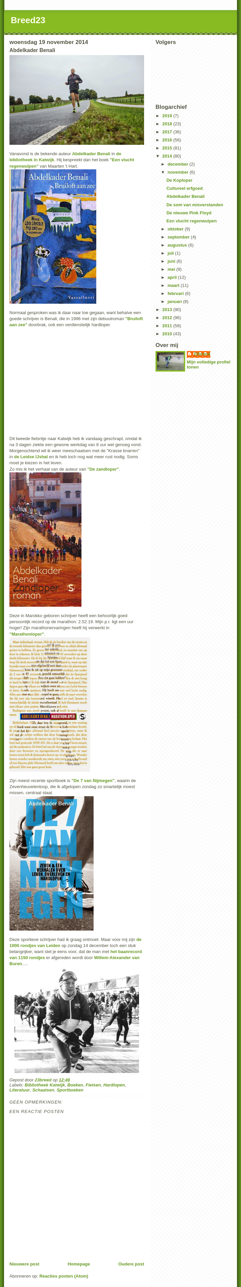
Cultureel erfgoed (184, 188)
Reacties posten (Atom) (63, 1276)
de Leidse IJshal (31, 456)
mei (172, 269)
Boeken (75, 1084)
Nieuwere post (24, 1264)
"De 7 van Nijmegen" (92, 780)
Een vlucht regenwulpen (191, 220)
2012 (167, 317)
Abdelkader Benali (91, 153)
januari (175, 301)
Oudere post (131, 1264)
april (173, 277)
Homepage (79, 1264)
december (179, 164)
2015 (167, 148)
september (179, 237)
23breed (202, 353)
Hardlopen (114, 1084)
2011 (167, 325)
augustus (178, 245)
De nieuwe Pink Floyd (188, 212)
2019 (167, 115)
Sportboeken (70, 1089)
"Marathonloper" (26, 634)
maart (174, 285)
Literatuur (19, 1089)
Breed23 (28, 20)
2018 (167, 123)
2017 (167, 131)
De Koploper (179, 180)
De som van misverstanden (194, 204)
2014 (167, 156)
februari (176, 293)
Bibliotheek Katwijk (45, 1084)
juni (172, 261)
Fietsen (93, 1084)
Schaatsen (43, 1089)
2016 (167, 139)
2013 (167, 309)
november (179, 172)
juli (171, 253)
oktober (176, 228)
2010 (167, 333)
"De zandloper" (103, 469)
